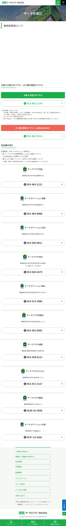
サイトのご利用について (44, 502)
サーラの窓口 (20, 484)
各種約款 (20, 504)
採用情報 (18, 467)
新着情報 (18, 472)
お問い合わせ (20, 496)
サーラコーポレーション (41, 504)
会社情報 (18, 461)
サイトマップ (28, 504)
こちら (25, 154)
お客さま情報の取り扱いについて (24, 502)
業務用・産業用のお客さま (24, 456)
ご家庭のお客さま (21, 451)
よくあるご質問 (20, 490)
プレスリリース (20, 478)
